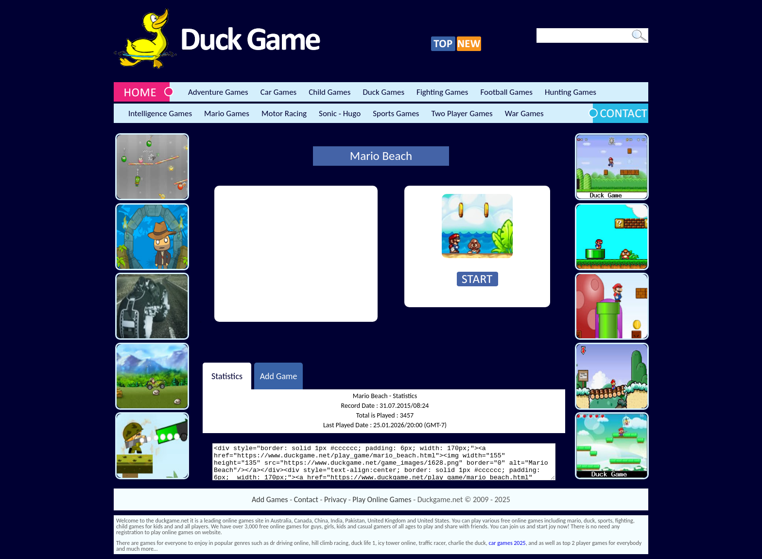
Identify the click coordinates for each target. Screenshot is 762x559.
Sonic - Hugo (340, 113)
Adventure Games (218, 92)
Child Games (329, 92)
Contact (306, 499)
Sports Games (396, 113)
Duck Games (383, 92)
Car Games (278, 92)
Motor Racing (284, 113)
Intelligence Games (160, 113)
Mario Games (226, 113)
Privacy (335, 499)
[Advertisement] (296, 254)
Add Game (278, 376)
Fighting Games (442, 92)
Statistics (226, 376)
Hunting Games (570, 92)
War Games (524, 113)
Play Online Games (381, 499)
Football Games (506, 92)
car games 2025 (507, 543)
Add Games (270, 499)
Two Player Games (462, 113)
